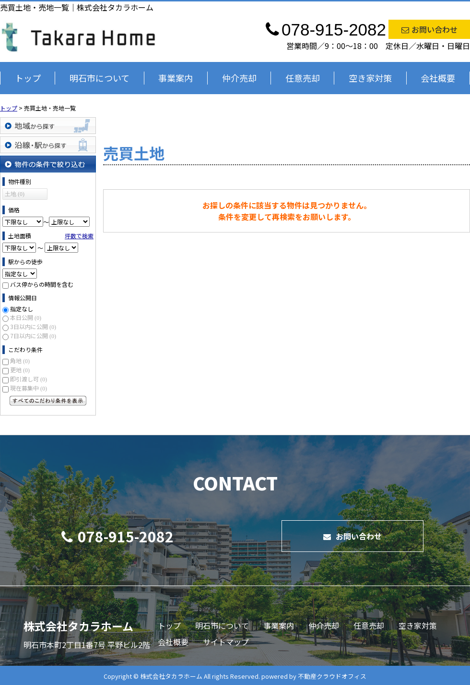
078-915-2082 (117, 536)
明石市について (99, 78)
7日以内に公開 (33, 335)
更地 (20, 370)
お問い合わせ (429, 29)
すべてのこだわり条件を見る (48, 400)
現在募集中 (28, 388)
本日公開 (25, 317)
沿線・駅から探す (48, 144)
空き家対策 (370, 78)
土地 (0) (14, 194)
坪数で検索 (79, 236)
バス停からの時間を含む (41, 284)
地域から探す (48, 125)
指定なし (21, 309)
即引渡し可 (28, 379)
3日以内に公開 (33, 326)
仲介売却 (239, 78)
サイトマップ (226, 642)
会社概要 (438, 78)
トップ (28, 78)
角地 (20, 360)
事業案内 (175, 78)
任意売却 (302, 78)
